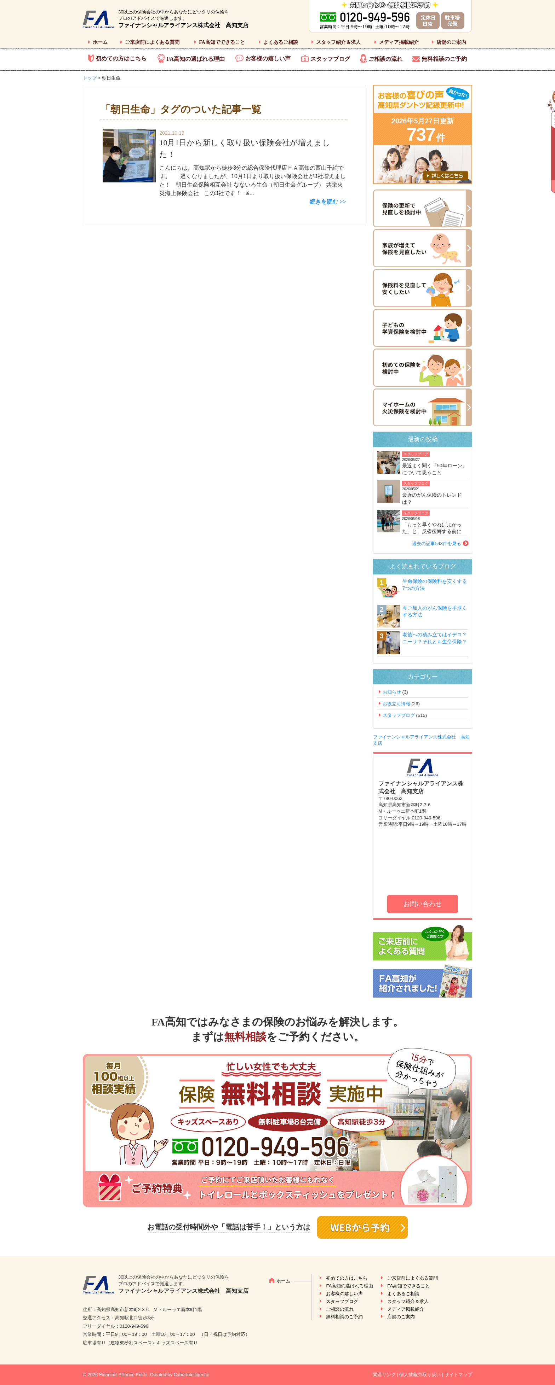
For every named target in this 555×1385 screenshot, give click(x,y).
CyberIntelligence (191, 1374)
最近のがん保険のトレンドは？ (432, 498)
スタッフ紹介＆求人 (338, 42)
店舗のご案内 (451, 42)
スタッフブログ (330, 59)
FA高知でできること (222, 42)
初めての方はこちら (121, 58)
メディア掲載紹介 (399, 42)
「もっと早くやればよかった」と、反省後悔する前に (432, 528)
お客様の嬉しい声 (268, 58)
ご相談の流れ (385, 59)
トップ (90, 78)
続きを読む (324, 202)
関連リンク (384, 1374)
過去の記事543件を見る (436, 543)
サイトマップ (458, 1374)
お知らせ (392, 692)
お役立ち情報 (396, 703)
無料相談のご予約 (444, 59)
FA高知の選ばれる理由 (196, 59)
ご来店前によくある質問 (152, 42)
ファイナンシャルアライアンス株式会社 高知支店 (183, 25)
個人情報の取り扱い (420, 1374)
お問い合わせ (423, 903)
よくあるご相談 (280, 42)
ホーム (100, 42)
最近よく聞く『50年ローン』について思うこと (434, 469)
